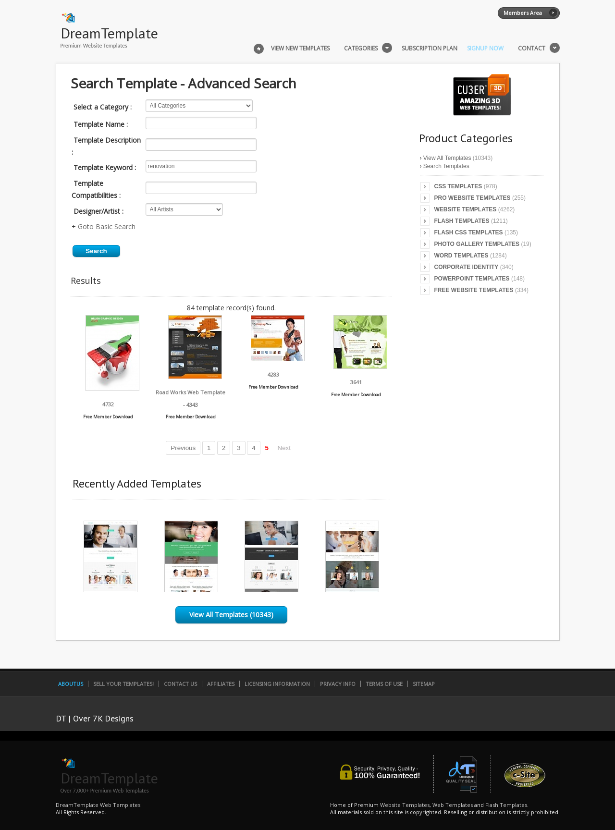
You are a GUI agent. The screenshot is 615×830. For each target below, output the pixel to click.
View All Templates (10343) (231, 614)
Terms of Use (384, 684)
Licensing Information (277, 684)
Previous (183, 448)
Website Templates (465, 209)
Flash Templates (462, 221)
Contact (531, 48)
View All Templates (447, 158)
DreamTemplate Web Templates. (99, 804)
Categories (361, 48)
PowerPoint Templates (472, 278)
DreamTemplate (109, 33)
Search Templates (446, 166)
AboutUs (70, 684)
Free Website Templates (474, 290)
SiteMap (424, 684)
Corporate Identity (466, 267)
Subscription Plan (429, 48)
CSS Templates (458, 186)
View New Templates (300, 48)
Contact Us (180, 684)
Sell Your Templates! (123, 684)
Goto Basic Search (106, 226)
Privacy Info (338, 684)
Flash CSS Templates (468, 232)
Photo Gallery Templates (477, 244)
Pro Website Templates (472, 198)
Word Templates (461, 255)
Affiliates (220, 684)
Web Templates (452, 804)
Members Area (523, 12)
